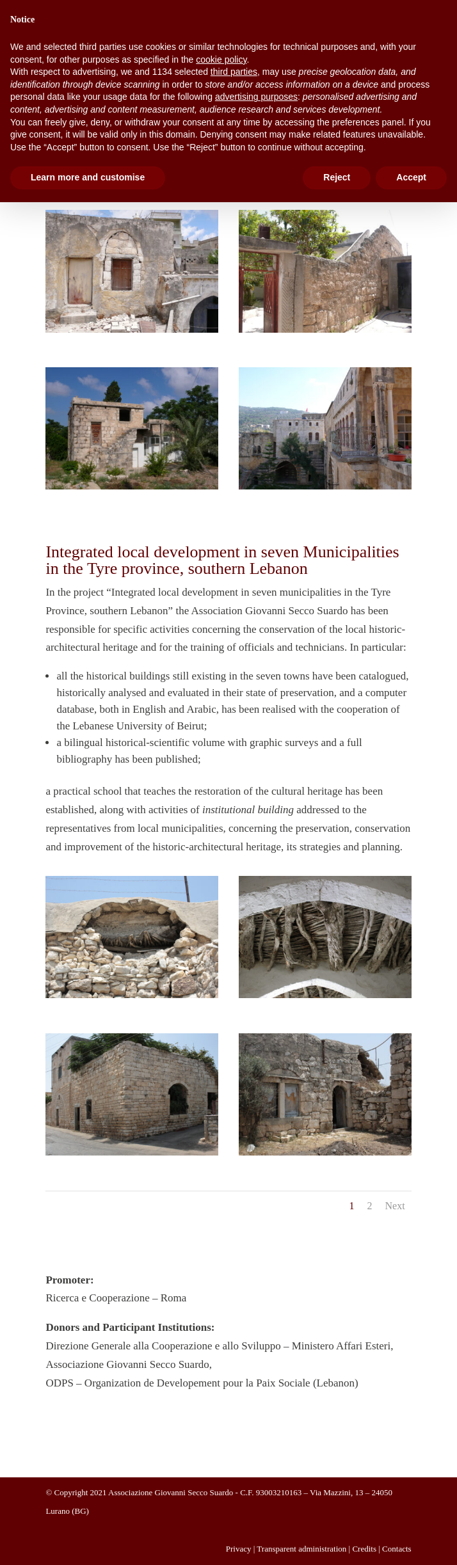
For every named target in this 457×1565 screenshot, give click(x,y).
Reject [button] (336, 177)
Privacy (239, 1548)
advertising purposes (256, 96)
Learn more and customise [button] (88, 177)
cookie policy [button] (221, 59)
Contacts (397, 1548)
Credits (364, 1548)
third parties (234, 72)
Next (395, 1205)
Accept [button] (411, 177)
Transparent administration (301, 1548)
